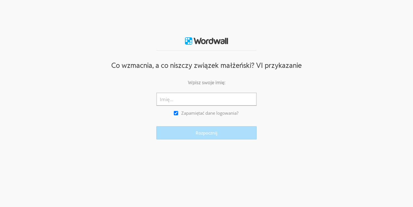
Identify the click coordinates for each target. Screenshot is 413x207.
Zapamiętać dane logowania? (209, 113)
